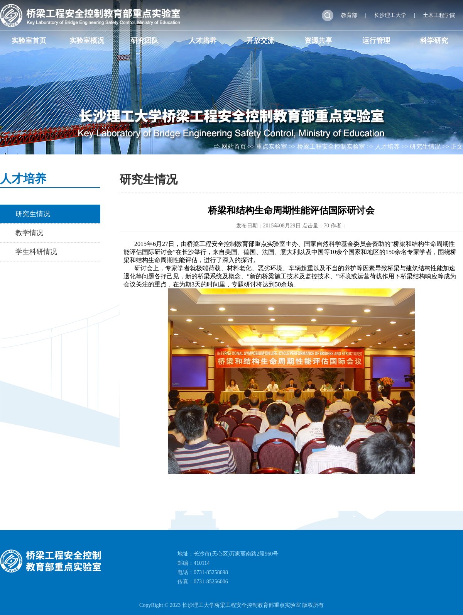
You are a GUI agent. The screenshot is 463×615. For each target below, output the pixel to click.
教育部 (349, 15)
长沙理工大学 (390, 15)
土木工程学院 (439, 15)
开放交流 (260, 40)
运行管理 (376, 40)
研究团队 (145, 40)
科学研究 (434, 40)
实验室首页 (29, 40)
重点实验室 (271, 146)
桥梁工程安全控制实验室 (331, 146)
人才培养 (202, 40)
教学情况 (29, 233)
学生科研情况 (36, 252)
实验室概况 (86, 40)
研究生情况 (425, 146)
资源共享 (318, 40)
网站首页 (233, 146)
